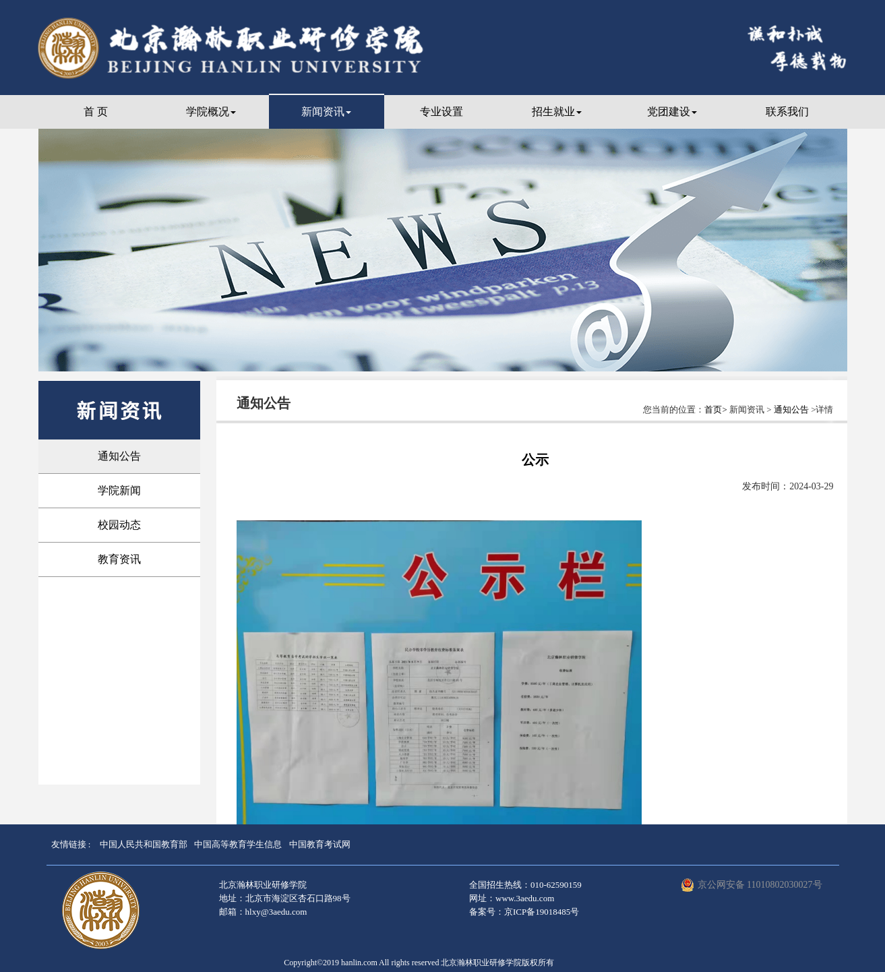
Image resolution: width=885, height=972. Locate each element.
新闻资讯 (326, 111)
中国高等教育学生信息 (238, 844)
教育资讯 (119, 559)
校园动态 (119, 524)
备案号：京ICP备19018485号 (524, 912)
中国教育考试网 (319, 844)
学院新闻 (119, 490)
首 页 (96, 111)
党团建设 (672, 111)
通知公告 (119, 456)
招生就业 (557, 111)
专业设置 (441, 111)
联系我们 (787, 111)
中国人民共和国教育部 (143, 844)
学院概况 (211, 111)
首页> (716, 409)
